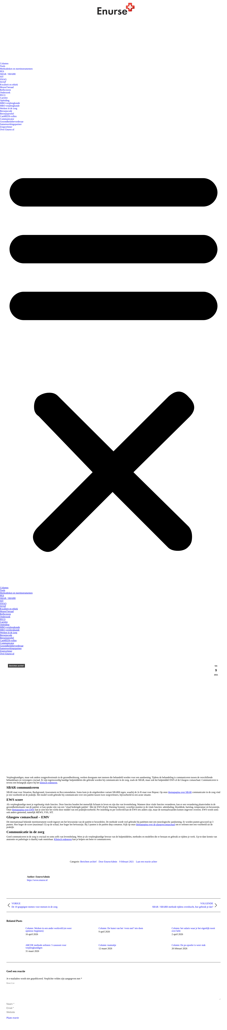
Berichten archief (16, 666)
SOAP (3, 82)
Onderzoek (5, 92)
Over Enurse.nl (7, 129)
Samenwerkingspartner (11, 124)
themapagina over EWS (23, 809)
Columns (4, 63)
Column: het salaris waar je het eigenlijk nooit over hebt (193, 929)
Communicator (7, 119)
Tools (2, 66)
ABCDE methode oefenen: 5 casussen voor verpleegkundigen (46, 946)
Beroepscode (6, 111)
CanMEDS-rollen (8, 116)
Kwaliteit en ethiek (9, 84)
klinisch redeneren (48, 782)
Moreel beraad (7, 87)
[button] (113, 358)
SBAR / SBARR (8, 74)
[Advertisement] (113, 40)
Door (108, 861)
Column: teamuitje (107, 945)
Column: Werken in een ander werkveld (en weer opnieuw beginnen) (49, 929)
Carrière (4, 98)
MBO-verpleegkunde (10, 103)
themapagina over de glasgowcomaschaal (155, 824)
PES (2, 71)
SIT (2, 76)
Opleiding (4, 100)
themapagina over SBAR (180, 792)
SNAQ (3, 79)
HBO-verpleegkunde (10, 105)
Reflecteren (5, 90)
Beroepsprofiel (7, 113)
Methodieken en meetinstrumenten (16, 69)
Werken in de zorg (8, 108)
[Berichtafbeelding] (14, 933)
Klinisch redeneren (63, 839)
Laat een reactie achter (146, 861)
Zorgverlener (6, 127)
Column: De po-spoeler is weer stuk (189, 945)
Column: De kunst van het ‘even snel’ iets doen (121, 928)
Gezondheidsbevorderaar (11, 121)
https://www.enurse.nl (37, 880)
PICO (2, 95)
